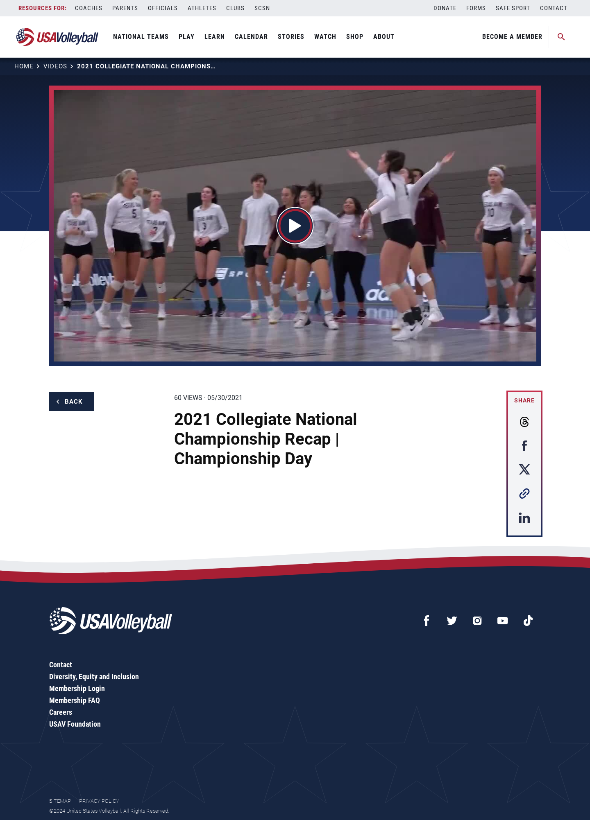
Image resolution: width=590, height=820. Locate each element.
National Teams (141, 37)
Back (74, 401)
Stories (291, 37)
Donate (444, 8)
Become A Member (512, 37)
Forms (476, 8)
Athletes (202, 8)
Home (24, 66)
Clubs (235, 8)
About (384, 37)
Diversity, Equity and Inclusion (94, 676)
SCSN (262, 8)
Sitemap (60, 801)
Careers (60, 712)
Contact (553, 8)
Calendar (251, 37)
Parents (125, 8)
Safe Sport (513, 8)
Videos (55, 66)
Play (187, 37)
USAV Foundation (75, 724)
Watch (325, 37)
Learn (214, 37)
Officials (163, 8)
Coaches (88, 8)
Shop (354, 37)
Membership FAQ (74, 700)
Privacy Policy (99, 801)
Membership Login (77, 688)
